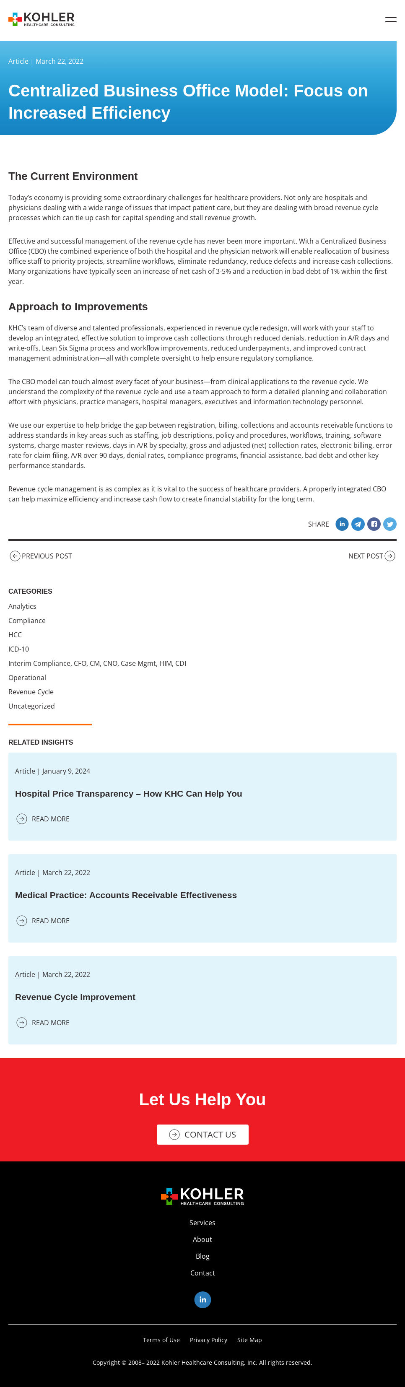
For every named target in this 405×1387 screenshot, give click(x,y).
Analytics (22, 606)
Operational (27, 677)
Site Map (249, 1340)
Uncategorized (31, 706)
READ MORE (42, 819)
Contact (202, 1273)
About (202, 1239)
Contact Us (210, 1134)
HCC (15, 634)
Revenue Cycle (31, 691)
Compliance (27, 620)
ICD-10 (18, 649)
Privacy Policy (208, 1340)
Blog (203, 1256)
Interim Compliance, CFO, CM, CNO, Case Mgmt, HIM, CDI (97, 663)
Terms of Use (161, 1340)
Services (202, 1222)
